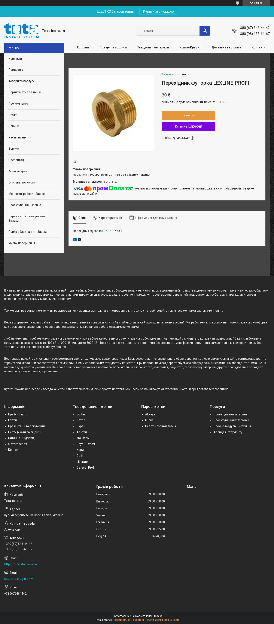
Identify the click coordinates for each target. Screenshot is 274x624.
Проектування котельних (231, 420)
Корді (81, 449)
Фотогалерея (18, 171)
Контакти (258, 47)
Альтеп (82, 432)
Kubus (149, 420)
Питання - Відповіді (21, 438)
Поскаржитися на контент (128, 619)
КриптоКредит (190, 47)
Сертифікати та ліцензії (25, 92)
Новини (14, 126)
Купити (189, 115)
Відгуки (14, 148)
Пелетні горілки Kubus (160, 426)
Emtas (81, 414)
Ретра (81, 420)
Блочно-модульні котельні (232, 426)
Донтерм (83, 438)
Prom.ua (157, 616)
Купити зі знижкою (158, 11)
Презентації (17, 160)
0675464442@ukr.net (18, 579)
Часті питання (18, 137)
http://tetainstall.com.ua (20, 564)
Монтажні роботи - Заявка (27, 193)
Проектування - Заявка (25, 205)
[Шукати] (205, 31)
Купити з (188, 126)
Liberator (83, 461)
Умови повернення (22, 243)
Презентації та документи (26, 426)
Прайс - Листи (18, 414)
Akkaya (150, 414)
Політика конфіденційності (162, 619)
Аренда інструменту (228, 432)
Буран (81, 426)
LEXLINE (107, 231)
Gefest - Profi (86, 467)
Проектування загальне (230, 414)
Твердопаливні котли (153, 47)
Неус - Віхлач (86, 444)
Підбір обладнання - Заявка (28, 231)
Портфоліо (16, 69)
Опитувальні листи (22, 182)
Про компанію (18, 103)
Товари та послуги (113, 47)
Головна (83, 47)
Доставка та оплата (226, 47)
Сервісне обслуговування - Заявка (27, 218)
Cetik (80, 455)
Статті (13, 115)
